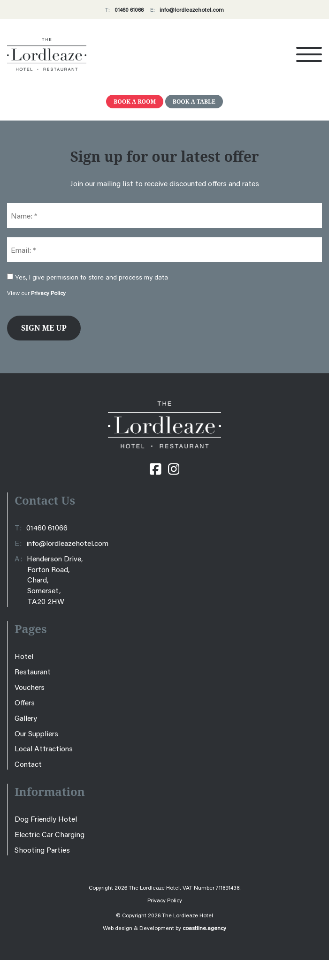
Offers (25, 702)
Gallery (26, 718)
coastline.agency (204, 927)
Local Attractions (44, 748)
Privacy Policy (48, 292)
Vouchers (30, 687)
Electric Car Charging (49, 834)
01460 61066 (129, 9)
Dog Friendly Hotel (46, 819)
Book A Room (135, 102)
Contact (28, 764)
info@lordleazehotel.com (192, 9)
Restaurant (33, 671)
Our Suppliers (36, 733)
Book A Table (194, 102)
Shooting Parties (42, 849)
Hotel (24, 656)
